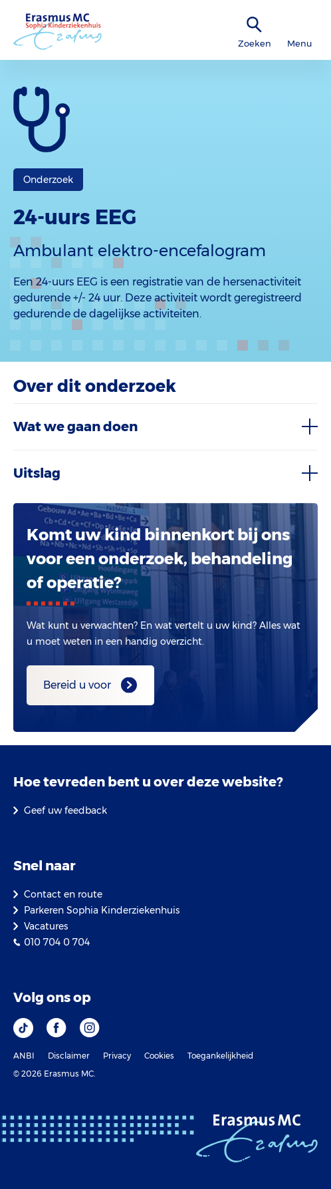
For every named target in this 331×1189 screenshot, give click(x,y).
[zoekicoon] (254, 25)
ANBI (24, 1056)
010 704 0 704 (57, 942)
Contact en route (63, 894)
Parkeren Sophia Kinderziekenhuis (101, 910)
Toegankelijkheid (220, 1056)
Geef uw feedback (65, 810)
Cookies (159, 1056)
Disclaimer (69, 1056)
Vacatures (46, 926)
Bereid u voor (77, 685)
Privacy (117, 1056)
